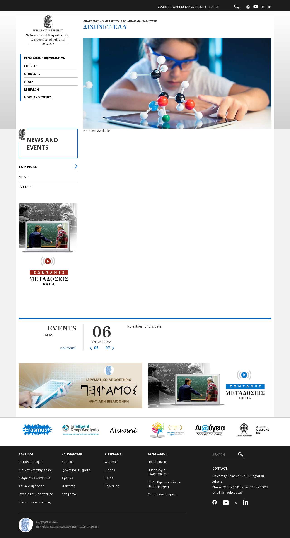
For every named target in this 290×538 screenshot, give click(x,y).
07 (109, 347)
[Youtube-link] (255, 7)
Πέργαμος (112, 486)
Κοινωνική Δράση (31, 486)
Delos (109, 478)
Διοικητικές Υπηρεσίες (35, 470)
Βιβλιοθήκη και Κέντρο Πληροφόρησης (164, 484)
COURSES (31, 66)
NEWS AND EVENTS (38, 97)
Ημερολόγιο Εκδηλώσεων (157, 472)
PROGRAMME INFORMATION (45, 58)
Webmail (111, 462)
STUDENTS (32, 74)
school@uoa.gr (232, 492)
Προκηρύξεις (157, 462)
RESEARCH (31, 89)
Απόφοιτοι (69, 494)
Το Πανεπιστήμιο (31, 462)
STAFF (28, 81)
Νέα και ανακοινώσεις (35, 502)
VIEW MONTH (68, 348)
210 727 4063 (259, 487)
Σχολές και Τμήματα (76, 470)
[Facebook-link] (248, 7)
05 (94, 347)
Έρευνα (67, 478)
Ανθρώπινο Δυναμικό (34, 478)
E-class (110, 470)
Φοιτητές (68, 486)
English (163, 7)
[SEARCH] (225, 6)
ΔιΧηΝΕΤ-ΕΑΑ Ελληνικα (188, 7)
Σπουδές (68, 462)
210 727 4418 (232, 487)
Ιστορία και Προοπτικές (36, 494)
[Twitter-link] (262, 7)
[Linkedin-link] (269, 7)
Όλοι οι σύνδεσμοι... (162, 494)
